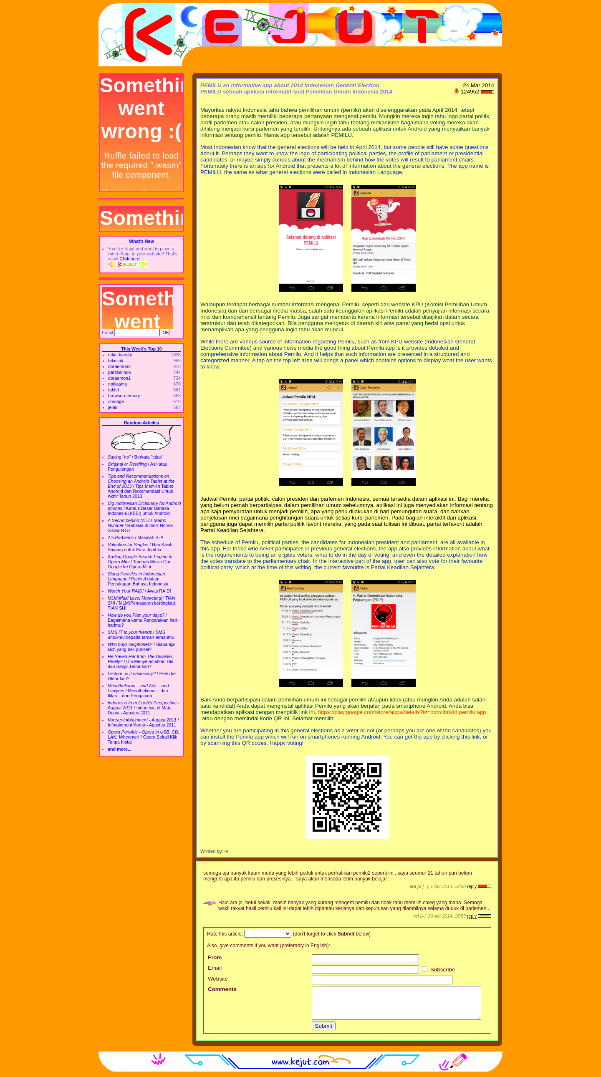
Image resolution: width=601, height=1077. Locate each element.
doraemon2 (119, 366)
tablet (113, 389)
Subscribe (438, 969)
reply (472, 886)
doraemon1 (119, 378)
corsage (116, 401)
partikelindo (119, 372)
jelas (112, 407)
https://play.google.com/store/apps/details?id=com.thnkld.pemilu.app (402, 712)
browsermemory (124, 395)
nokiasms (117, 383)
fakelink (115, 360)
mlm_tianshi (120, 354)
